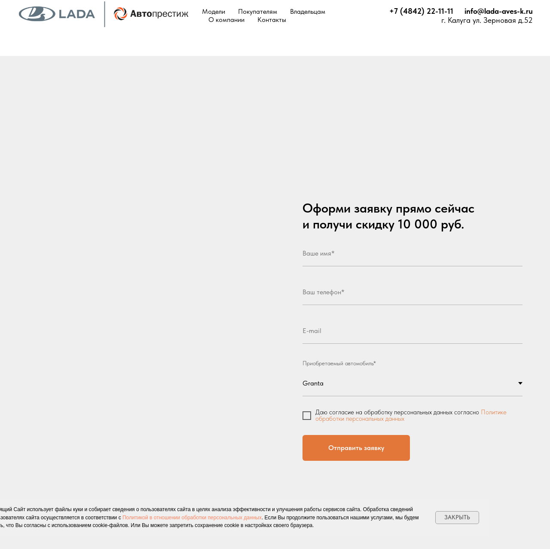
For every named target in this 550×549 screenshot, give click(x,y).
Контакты (271, 19)
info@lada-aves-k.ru (498, 10)
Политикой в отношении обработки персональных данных (192, 518)
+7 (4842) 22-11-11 (421, 10)
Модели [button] (213, 11)
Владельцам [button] (307, 11)
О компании (226, 19)
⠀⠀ (458, 10)
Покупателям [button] (257, 11)
